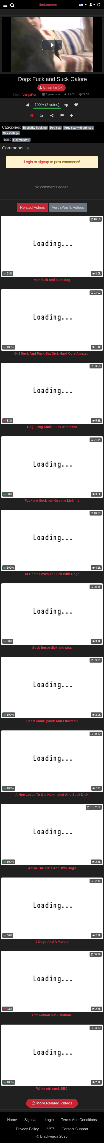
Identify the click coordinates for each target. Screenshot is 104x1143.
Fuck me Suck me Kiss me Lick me (52, 500)
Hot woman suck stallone (52, 1015)
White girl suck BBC (52, 1088)
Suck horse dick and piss (52, 647)
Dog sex (55, 127)
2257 (50, 1129)
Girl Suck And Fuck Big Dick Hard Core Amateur (52, 353)
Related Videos (32, 207)
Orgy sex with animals (78, 127)
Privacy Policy (27, 1129)
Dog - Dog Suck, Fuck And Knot (52, 427)
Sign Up (30, 1120)
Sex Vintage (11, 133)
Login (49, 1120)
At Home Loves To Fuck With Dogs (52, 574)
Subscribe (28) (51, 88)
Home (12, 1120)
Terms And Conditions (79, 1120)
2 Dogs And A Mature (52, 942)
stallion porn (21, 139)
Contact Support (75, 1129)
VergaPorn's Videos (68, 207)
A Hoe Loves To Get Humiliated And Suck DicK (52, 794)
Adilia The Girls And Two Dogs (52, 868)
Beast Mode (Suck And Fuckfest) (52, 721)
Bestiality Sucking (35, 127)
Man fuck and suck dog (52, 280)
